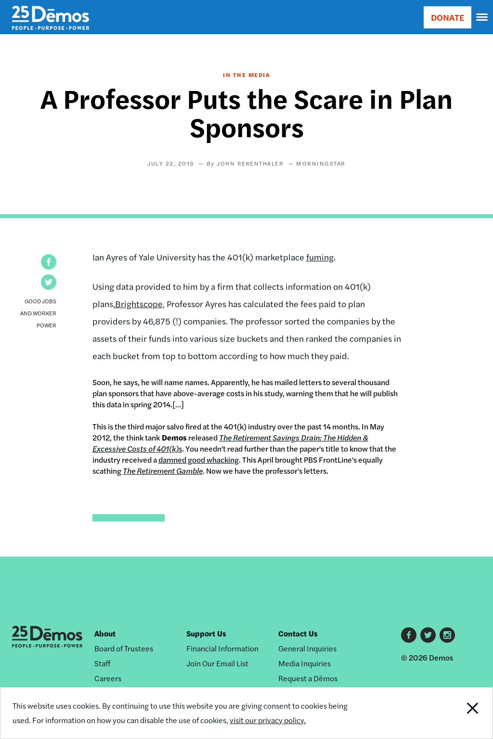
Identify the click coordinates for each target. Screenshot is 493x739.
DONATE (447, 17)
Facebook (408, 635)
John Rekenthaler (250, 163)
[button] (48, 262)
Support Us (206, 633)
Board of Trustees (123, 648)
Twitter (428, 635)
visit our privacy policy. (268, 720)
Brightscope (139, 304)
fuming (320, 257)
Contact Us (298, 633)
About (105, 633)
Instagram (447, 635)
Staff (102, 663)
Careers (107, 678)
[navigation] (482, 17)
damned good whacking (198, 459)
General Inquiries (307, 648)
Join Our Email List (217, 663)
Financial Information (222, 648)
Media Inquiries (304, 663)
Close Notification (446, 713)
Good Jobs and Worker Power (38, 313)
